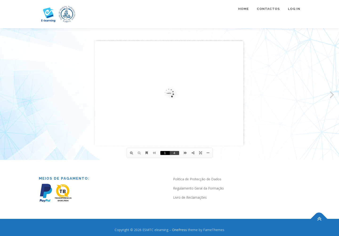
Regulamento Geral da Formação (198, 188)
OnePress (179, 230)
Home (243, 9)
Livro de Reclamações (190, 197)
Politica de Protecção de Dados (197, 179)
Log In (294, 9)
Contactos (268, 9)
